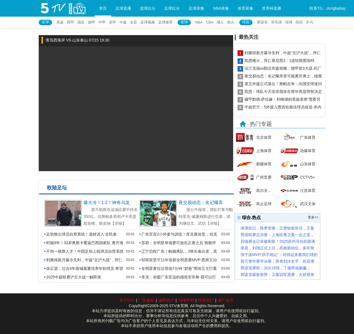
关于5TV (126, 300)
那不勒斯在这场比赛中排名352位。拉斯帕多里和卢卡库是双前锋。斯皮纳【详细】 (111, 216)
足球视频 (147, 22)
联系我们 (206, 300)
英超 (60, 22)
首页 (103, 8)
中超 (123, 22)
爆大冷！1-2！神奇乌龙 (107, 202)
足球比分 (172, 8)
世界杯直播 (271, 8)
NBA (199, 22)
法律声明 (186, 300)
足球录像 (196, 8)
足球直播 (123, 8)
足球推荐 (165, 22)
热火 (230, 22)
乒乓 (309, 22)
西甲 (70, 22)
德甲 (91, 22)
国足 (81, 22)
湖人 (220, 22)
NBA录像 (221, 8)
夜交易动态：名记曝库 (201, 202)
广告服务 (146, 300)
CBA (210, 22)
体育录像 (245, 8)
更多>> (313, 217)
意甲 (112, 22)
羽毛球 (276, 22)
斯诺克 (262, 22)
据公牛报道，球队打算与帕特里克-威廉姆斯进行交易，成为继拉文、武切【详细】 (206, 216)
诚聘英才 (166, 300)
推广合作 (225, 300)
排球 (288, 22)
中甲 (102, 22)
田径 (299, 22)
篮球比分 (147, 8)
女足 (133, 22)
